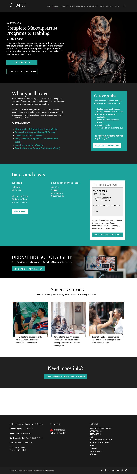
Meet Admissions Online (101, 428)
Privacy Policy (96, 451)
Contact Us (95, 434)
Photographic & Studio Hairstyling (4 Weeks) (36, 129)
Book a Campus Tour (99, 443)
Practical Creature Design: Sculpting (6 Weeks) (37, 148)
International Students (101, 440)
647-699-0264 (25, 433)
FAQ (91, 437)
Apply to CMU (96, 431)
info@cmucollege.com (23, 443)
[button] (21, 62)
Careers (93, 448)
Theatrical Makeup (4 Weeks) (29, 135)
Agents (93, 445)
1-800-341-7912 (36, 438)
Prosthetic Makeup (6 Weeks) (29, 145)
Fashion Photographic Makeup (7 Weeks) (35, 132)
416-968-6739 (28, 429)
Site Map (94, 454)
